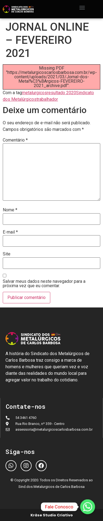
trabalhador (47, 99)
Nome (10, 210)
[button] (82, 7)
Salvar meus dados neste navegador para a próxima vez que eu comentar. (44, 283)
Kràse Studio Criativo (51, 515)
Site (6, 254)
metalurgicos (34, 92)
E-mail (10, 232)
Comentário (15, 140)
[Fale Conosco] (87, 506)
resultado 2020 (61, 92)
